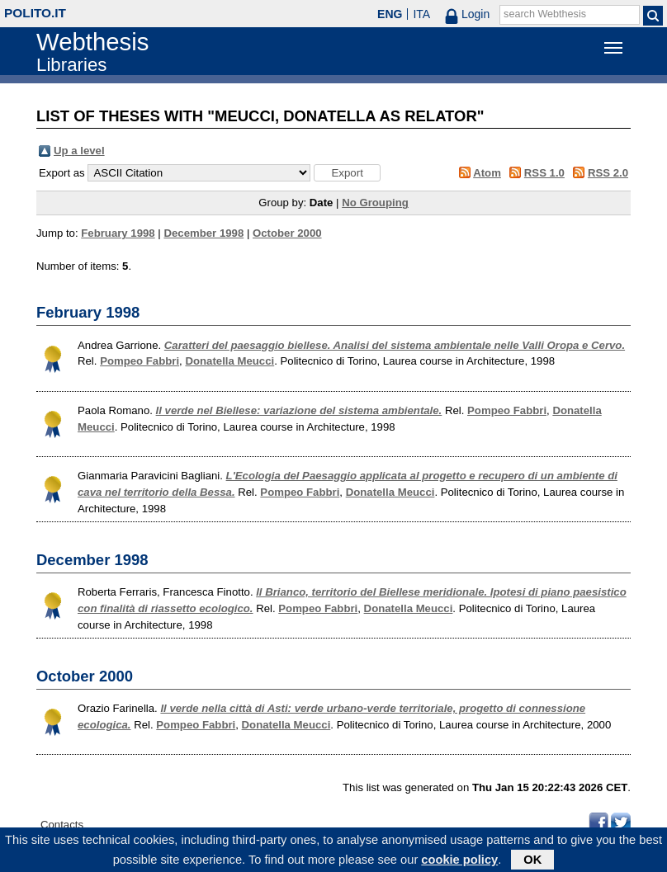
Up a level (79, 150)
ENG (389, 14)
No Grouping (375, 202)
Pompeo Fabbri (139, 361)
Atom (487, 173)
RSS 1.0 (544, 173)
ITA (421, 14)
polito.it (35, 13)
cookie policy (459, 862)
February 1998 (117, 233)
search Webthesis (545, 14)
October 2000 (287, 233)
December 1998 (203, 233)
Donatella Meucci (229, 361)
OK (532, 862)
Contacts (61, 824)
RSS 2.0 (608, 173)
